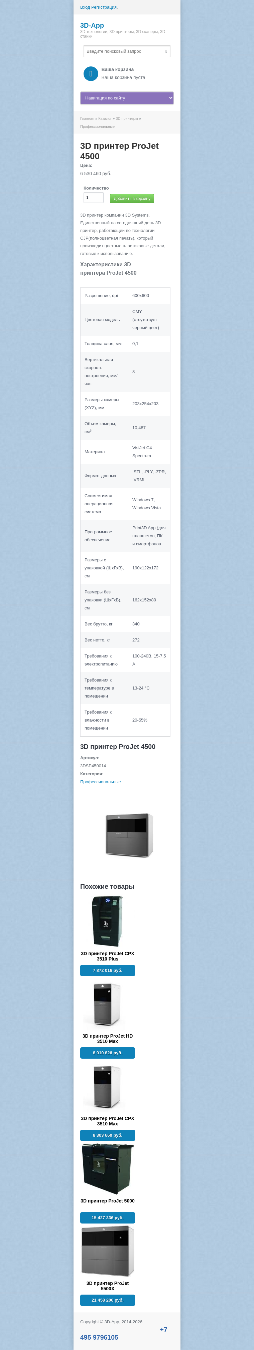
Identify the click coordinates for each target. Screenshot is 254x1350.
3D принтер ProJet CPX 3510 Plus (107, 956)
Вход (85, 7)
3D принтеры (127, 118)
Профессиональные (97, 126)
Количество (96, 188)
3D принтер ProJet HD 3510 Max (108, 1038)
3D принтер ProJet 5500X (108, 1286)
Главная (87, 118)
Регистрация (104, 7)
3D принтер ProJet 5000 (108, 1200)
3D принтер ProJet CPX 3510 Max (107, 1121)
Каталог (105, 118)
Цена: (86, 165)
